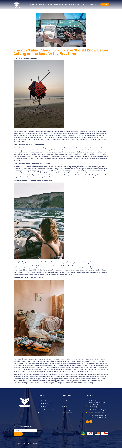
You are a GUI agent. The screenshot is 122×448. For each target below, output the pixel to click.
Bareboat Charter (74, 4)
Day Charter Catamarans (55, 4)
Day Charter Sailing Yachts (38, 4)
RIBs (66, 4)
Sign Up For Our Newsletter (23, 427)
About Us (84, 4)
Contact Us (92, 4)
